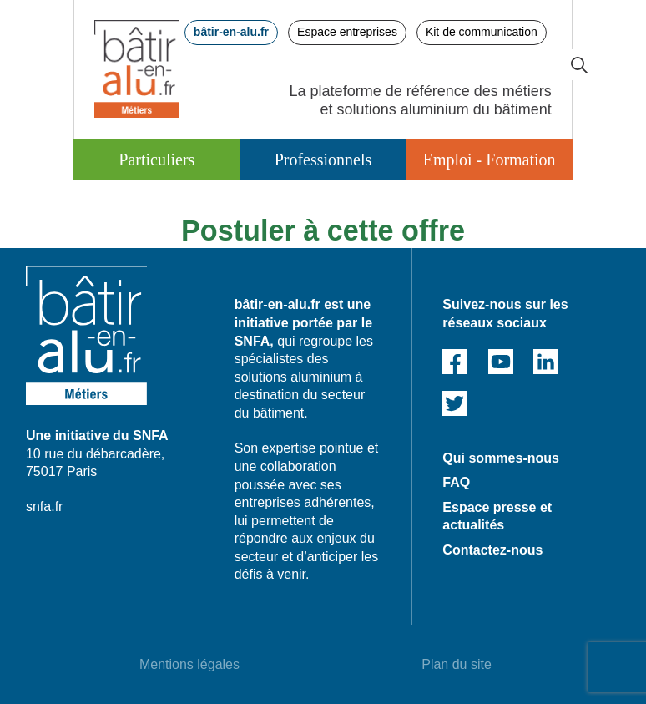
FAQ (456, 482)
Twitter (454, 403)
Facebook (454, 361)
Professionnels (323, 159)
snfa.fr (44, 506)
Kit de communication (481, 31)
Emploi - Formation (489, 159)
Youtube (500, 361)
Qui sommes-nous (500, 458)
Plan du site (456, 664)
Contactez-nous (492, 550)
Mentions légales (189, 664)
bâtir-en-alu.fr (231, 31)
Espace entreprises (347, 31)
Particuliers (156, 159)
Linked (545, 361)
